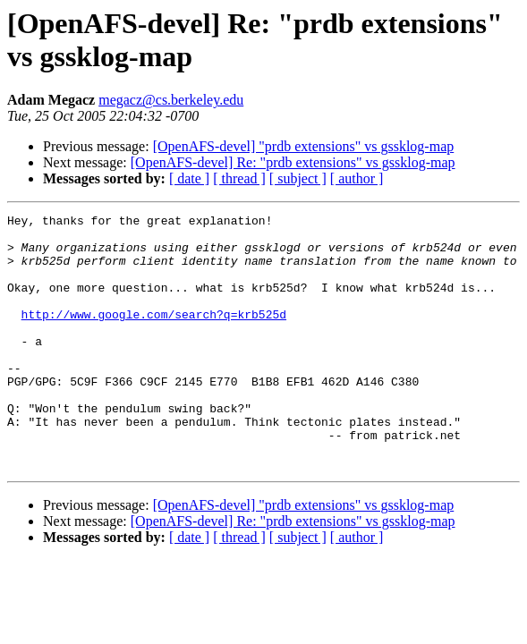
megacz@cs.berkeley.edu (170, 99)
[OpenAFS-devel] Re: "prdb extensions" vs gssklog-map (293, 162)
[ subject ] (298, 178)
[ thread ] (239, 178)
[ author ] (357, 178)
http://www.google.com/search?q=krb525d (153, 335)
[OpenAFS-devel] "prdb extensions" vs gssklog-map (304, 146)
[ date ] (189, 178)
